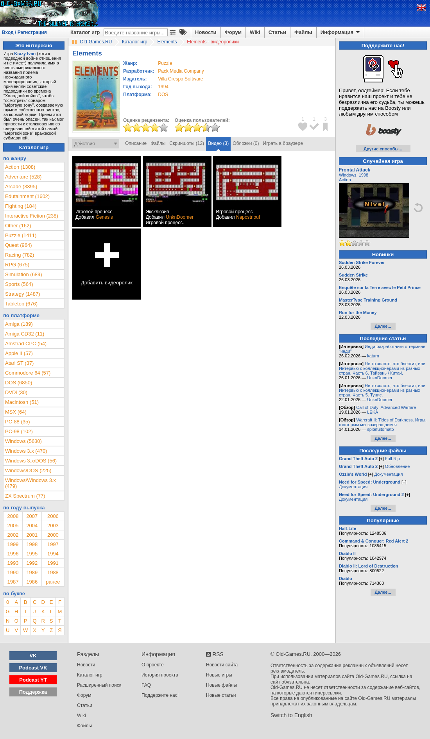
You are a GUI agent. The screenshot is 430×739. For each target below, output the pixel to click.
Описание (136, 143)
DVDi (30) (16, 392)
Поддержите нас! (160, 695)
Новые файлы (221, 685)
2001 (32, 535)
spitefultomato (380, 429)
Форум (233, 32)
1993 (12, 563)
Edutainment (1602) (27, 196)
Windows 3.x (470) (26, 451)
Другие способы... (383, 148)
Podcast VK (33, 668)
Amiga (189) (19, 324)
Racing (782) (19, 255)
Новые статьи (221, 695)
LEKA (372, 412)
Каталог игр (85, 32)
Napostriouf (248, 217)
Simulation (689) (23, 274)
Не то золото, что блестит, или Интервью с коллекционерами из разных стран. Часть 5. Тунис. (382, 390)
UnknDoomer (180, 217)
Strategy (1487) (22, 294)
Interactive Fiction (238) (31, 216)
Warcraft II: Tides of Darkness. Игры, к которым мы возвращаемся (382, 422)
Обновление (397, 466)
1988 (53, 572)
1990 (12, 572)
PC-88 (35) (17, 422)
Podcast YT (33, 680)
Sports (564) (19, 284)
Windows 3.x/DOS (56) (31, 461)
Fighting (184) (20, 206)
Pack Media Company (181, 71)
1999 (12, 544)
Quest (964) (18, 245)
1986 (32, 582)
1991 (53, 563)
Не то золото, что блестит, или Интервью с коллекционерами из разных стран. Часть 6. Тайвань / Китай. (382, 368)
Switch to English (291, 715)
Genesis (104, 217)
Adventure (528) (23, 177)
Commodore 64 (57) (27, 373)
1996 (12, 554)
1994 (163, 86)
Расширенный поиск (99, 685)
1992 (32, 563)
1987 (12, 582)
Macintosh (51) (22, 402)
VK (33, 656)
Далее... (382, 326)
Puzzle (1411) (20, 235)
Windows (348, 175)
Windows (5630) (23, 441)
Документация (388, 474)
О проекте (153, 665)
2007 (32, 516)
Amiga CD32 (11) (24, 334)
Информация (341, 32)
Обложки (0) (246, 143)
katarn (373, 355)
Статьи (277, 32)
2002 (12, 535)
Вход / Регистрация (24, 32)
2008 (12, 516)
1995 (32, 554)
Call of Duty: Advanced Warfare (386, 407)
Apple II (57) (19, 353)
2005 (12, 525)
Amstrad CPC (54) (26, 343)
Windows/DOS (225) (28, 470)
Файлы (303, 32)
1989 (32, 572)
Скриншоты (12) (186, 143)
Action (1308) (20, 167)
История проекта (160, 675)
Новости (206, 32)
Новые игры (219, 675)
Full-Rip (392, 458)
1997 (53, 544)
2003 (53, 525)
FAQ (146, 685)
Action (345, 179)
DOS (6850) (18, 383)
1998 (32, 544)
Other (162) (18, 225)
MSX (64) (16, 412)
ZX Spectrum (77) (25, 496)
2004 (32, 525)
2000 (53, 535)
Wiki (255, 32)
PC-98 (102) (19, 431)
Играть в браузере (283, 143)
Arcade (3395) (21, 186)
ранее (53, 582)
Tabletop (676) (21, 304)
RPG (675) (17, 265)
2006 (53, 516)
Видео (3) (218, 143)
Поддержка (33, 692)
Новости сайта (222, 665)
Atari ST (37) (19, 363)
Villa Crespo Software (180, 79)
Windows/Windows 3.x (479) (30, 483)
